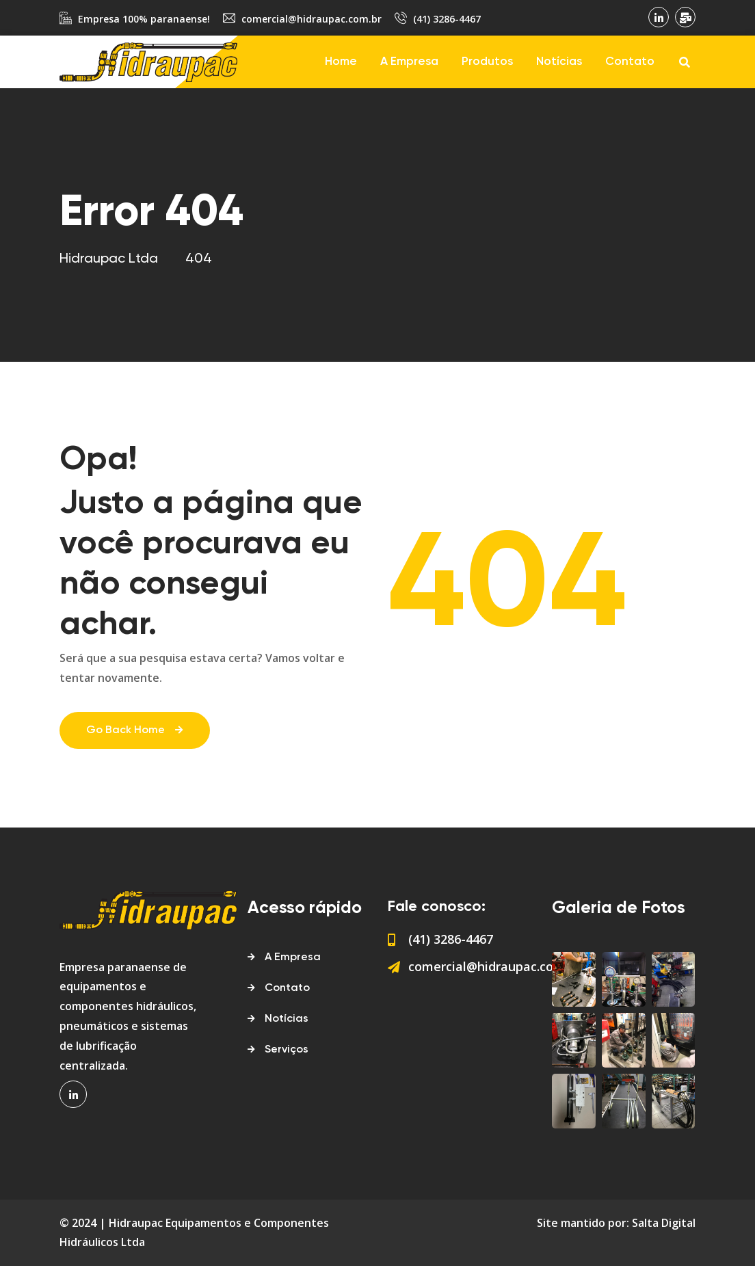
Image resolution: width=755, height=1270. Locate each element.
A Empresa (409, 62)
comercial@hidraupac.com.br (311, 18)
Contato (629, 62)
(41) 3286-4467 (447, 18)
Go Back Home (135, 735)
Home (341, 62)
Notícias (559, 62)
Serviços (286, 1053)
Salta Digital (664, 1226)
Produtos (487, 62)
